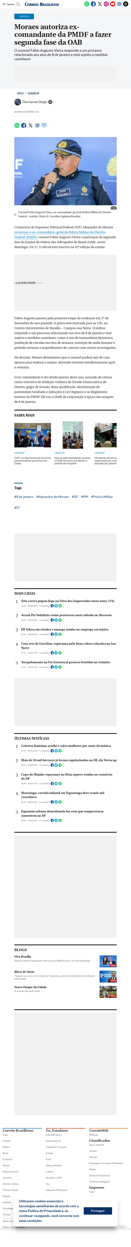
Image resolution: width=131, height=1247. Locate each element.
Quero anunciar (96, 1144)
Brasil (5, 1153)
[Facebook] (93, 5)
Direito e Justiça (11, 1183)
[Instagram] (106, 5)
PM (85, 497)
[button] (43, 1221)
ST (18, 508)
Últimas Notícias (54, 1165)
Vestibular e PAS (54, 1177)
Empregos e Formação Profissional (106, 1163)
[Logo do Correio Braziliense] (42, 4)
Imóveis (93, 1151)
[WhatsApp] (86, 5)
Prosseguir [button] (98, 1211)
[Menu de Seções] (8, 4)
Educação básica (54, 1134)
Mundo (6, 1165)
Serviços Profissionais (99, 1175)
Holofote (7, 1202)
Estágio (49, 1153)
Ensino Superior (53, 1141)
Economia (7, 1159)
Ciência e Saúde (10, 1190)
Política (6, 1147)
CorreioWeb (98, 1131)
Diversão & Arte (11, 1171)
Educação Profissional (56, 1190)
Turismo (7, 1214)
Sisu (48, 1183)
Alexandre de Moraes (53, 497)
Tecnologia (8, 1208)
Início (20, 93)
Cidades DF (33, 93)
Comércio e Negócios (99, 1181)
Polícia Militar (103, 497)
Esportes (7, 1177)
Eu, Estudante (57, 1131)
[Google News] (119, 5)
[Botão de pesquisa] (18, 4)
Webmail (93, 1134)
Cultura (49, 1171)
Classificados (99, 1141)
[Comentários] (44, 127)
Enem (49, 1159)
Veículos (93, 1157)
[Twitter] (99, 5)
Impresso (96, 1187)
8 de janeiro (24, 497)
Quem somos (9, 1221)
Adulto (92, 1169)
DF (76, 497)
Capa (5, 1134)
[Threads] (125, 5)
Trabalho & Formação (56, 1147)
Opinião (6, 1196)
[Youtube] (112, 5)
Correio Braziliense (18, 1131)
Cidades (7, 1141)
